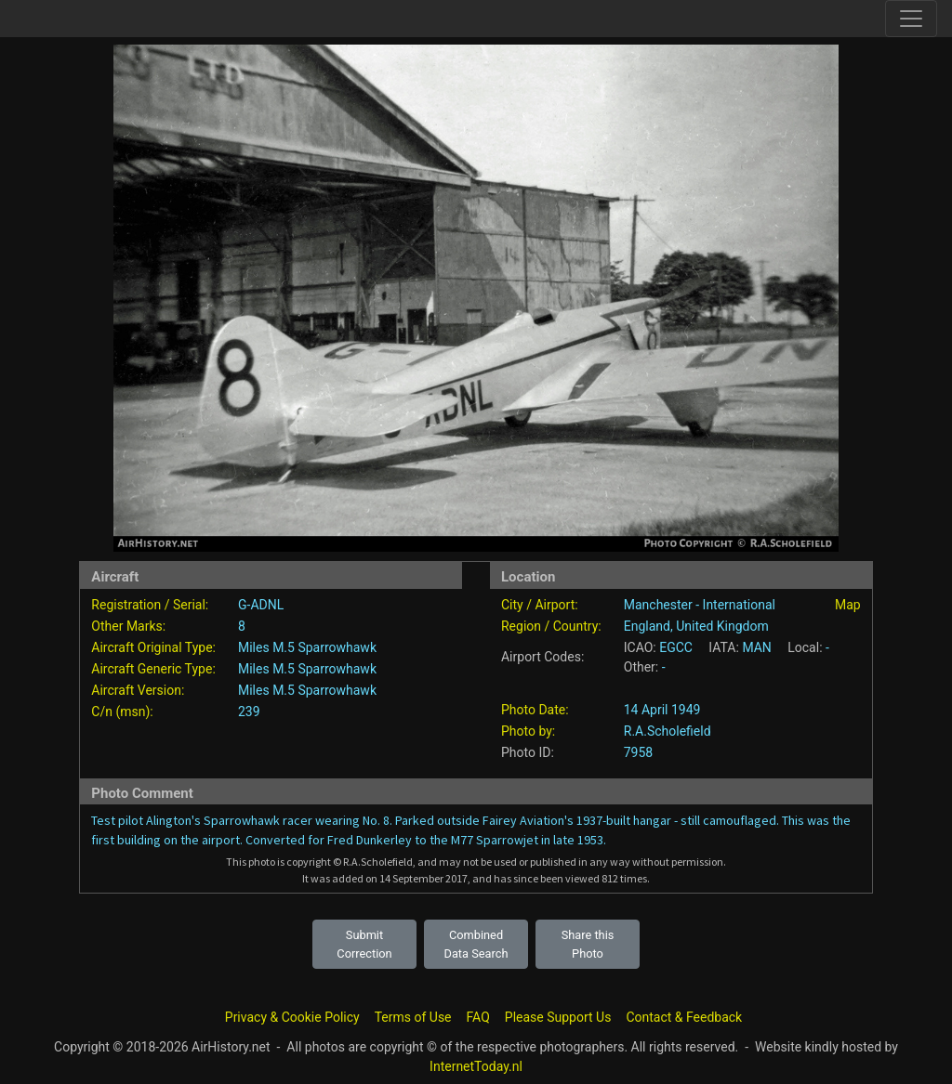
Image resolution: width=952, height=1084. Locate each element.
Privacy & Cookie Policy (292, 1017)
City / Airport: (539, 604)
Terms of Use (413, 1017)
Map (848, 604)
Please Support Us (558, 1017)
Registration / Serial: (149, 604)
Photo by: (528, 731)
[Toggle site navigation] (911, 18)
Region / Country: (551, 626)
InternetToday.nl (476, 1066)
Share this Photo (588, 944)
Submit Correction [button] (364, 944)
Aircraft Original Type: (153, 647)
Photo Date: (535, 709)
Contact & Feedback (684, 1017)
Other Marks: (128, 626)
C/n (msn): (121, 711)
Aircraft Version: (137, 690)
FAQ (478, 1017)
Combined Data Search (476, 944)
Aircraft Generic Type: (153, 668)
